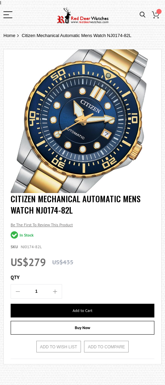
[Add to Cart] (82, 310)
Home (9, 35)
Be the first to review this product (42, 224)
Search (143, 15)
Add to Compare (106, 347)
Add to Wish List (58, 347)
